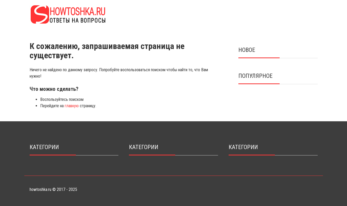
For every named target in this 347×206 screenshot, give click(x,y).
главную (72, 105)
